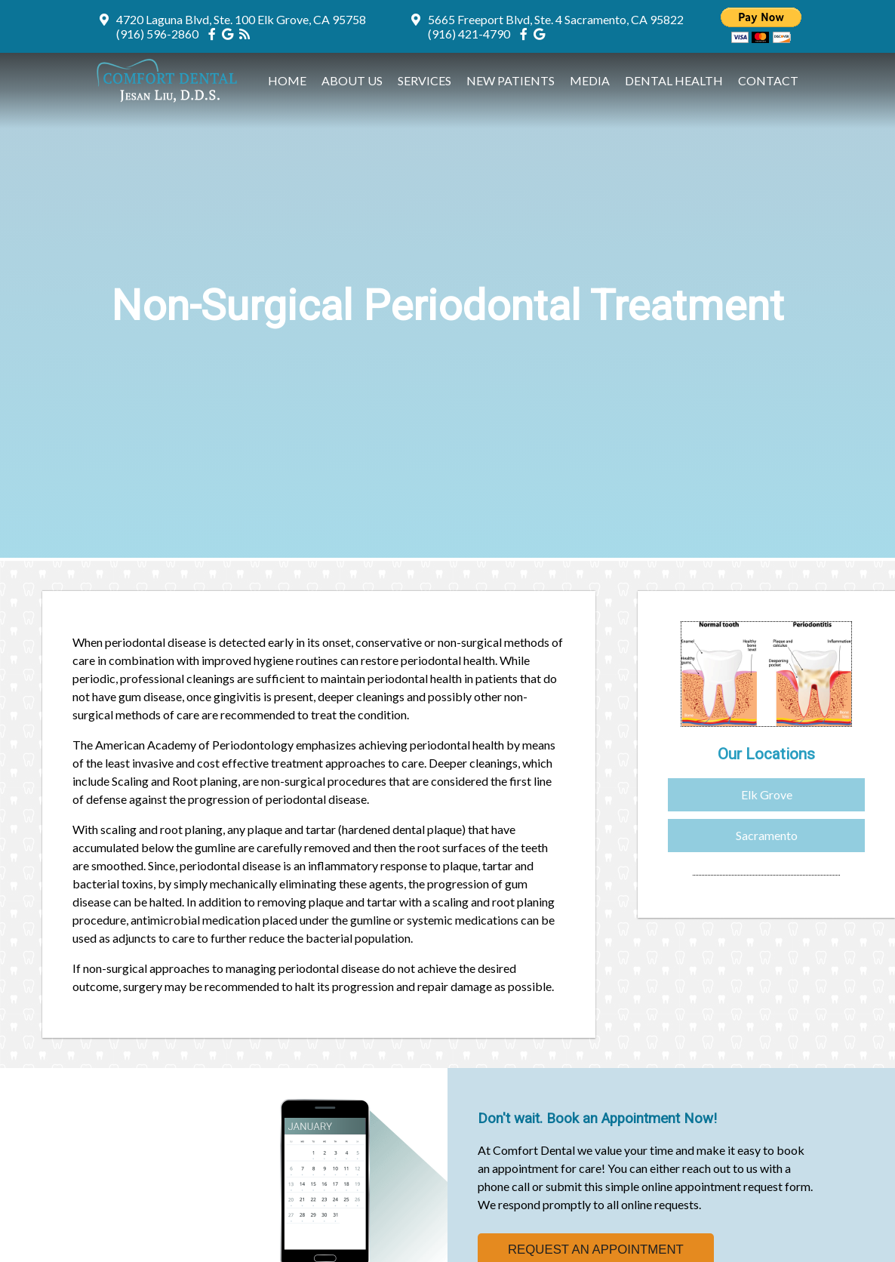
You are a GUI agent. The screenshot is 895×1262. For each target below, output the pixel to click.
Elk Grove (766, 794)
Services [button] (424, 80)
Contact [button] (768, 80)
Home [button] (287, 80)
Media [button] (590, 80)
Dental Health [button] (674, 80)
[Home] (171, 100)
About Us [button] (352, 80)
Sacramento (767, 835)
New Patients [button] (510, 80)
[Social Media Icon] (215, 33)
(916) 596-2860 (157, 33)
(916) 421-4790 (469, 33)
